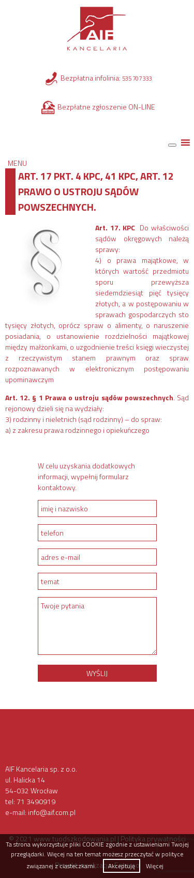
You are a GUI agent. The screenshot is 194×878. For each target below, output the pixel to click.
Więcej (154, 866)
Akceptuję (121, 866)
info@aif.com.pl (52, 812)
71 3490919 (36, 801)
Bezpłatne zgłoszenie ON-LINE (106, 106)
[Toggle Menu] (172, 145)
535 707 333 (137, 78)
